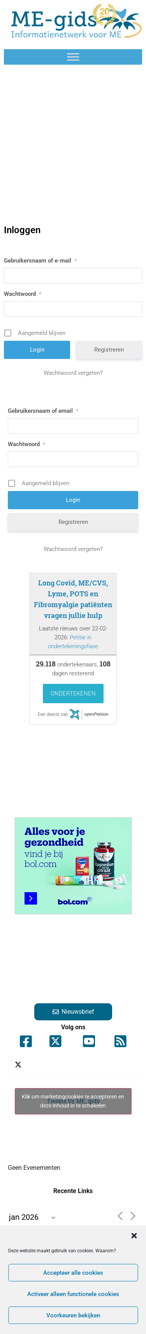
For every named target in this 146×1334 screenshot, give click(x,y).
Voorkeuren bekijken (73, 1315)
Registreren (109, 349)
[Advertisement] (73, 145)
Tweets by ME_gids (73, 1101)
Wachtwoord (22, 294)
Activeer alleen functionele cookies (73, 1294)
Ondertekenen (73, 693)
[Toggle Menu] (73, 57)
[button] (134, 1236)
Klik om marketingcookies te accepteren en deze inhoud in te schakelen (73, 1101)
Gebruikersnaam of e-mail (40, 260)
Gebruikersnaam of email (43, 411)
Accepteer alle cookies (73, 1272)
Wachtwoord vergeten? (73, 372)
